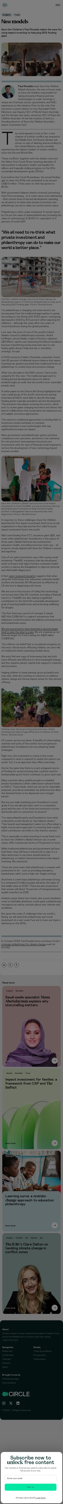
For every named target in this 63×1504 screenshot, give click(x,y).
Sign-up (30, 1487)
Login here (40, 1498)
